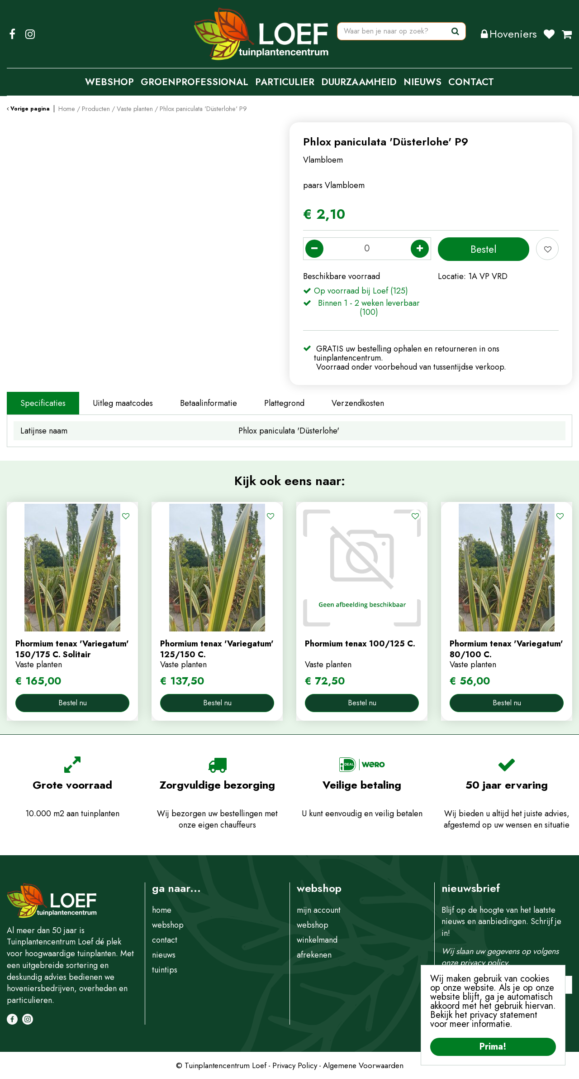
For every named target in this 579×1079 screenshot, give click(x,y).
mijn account (319, 910)
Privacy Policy (294, 1065)
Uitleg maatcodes (123, 403)
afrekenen (314, 955)
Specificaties (43, 403)
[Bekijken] (566, 34)
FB (12, 34)
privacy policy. (485, 962)
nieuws (164, 955)
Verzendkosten (358, 403)
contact (164, 940)
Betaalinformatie (208, 403)
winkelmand (317, 940)
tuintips (164, 970)
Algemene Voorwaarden (363, 1065)
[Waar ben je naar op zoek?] (401, 34)
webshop (168, 925)
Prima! (493, 1046)
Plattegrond (284, 403)
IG (29, 34)
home (161, 910)
